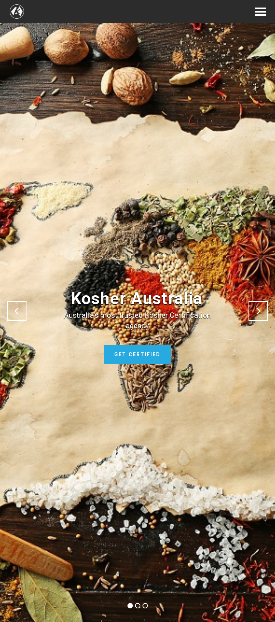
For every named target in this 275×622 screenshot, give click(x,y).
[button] (16, 311)
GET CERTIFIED (137, 354)
